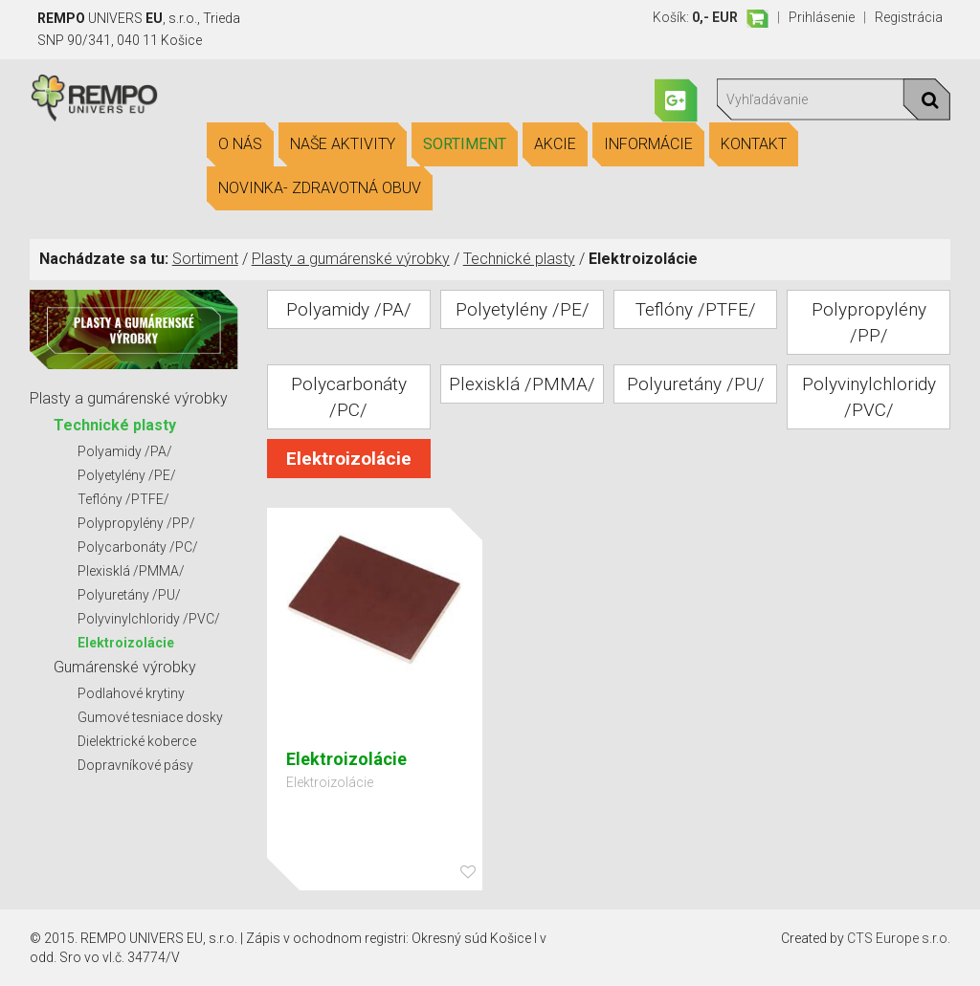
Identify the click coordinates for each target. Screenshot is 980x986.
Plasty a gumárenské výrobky (351, 259)
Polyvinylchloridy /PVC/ (149, 618)
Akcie (555, 144)
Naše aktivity (342, 144)
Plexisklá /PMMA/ (131, 571)
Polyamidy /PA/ (125, 451)
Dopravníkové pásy (135, 765)
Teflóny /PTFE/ (123, 499)
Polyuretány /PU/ (129, 595)
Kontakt (753, 144)
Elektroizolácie (126, 642)
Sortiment (465, 144)
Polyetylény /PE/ (127, 475)
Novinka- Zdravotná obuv (320, 188)
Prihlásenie (822, 17)
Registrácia (909, 17)
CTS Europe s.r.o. (898, 938)
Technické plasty (519, 259)
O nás (240, 144)
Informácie (648, 144)
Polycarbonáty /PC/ (138, 547)
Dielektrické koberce (137, 741)
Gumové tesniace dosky (150, 717)
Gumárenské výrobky (125, 667)
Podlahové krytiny (131, 693)
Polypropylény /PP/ (136, 523)
